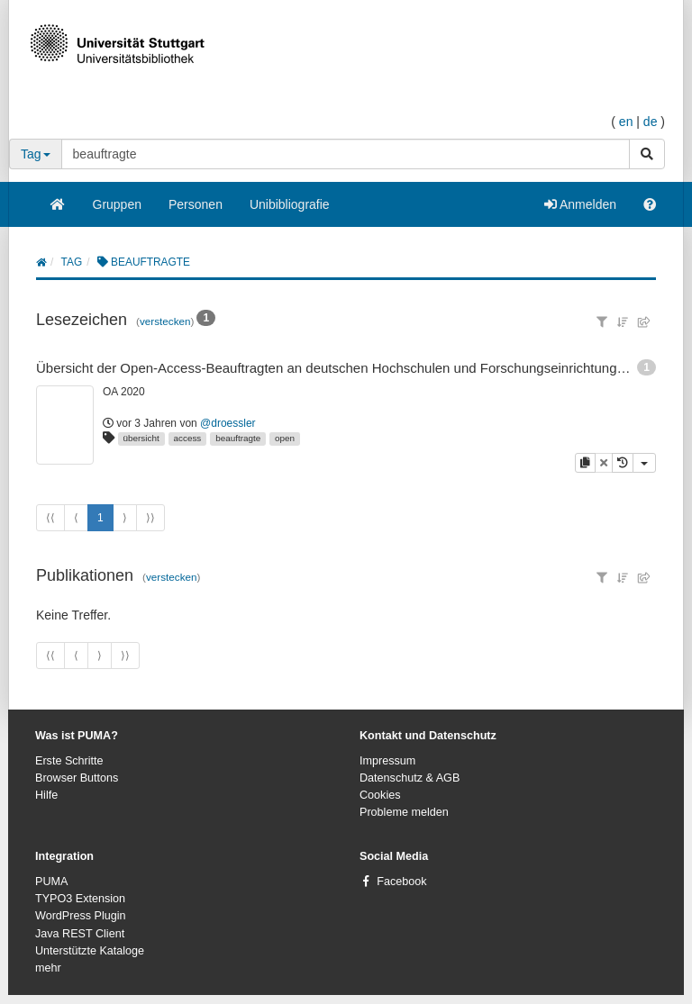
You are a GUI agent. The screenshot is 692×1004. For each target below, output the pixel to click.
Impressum (387, 761)
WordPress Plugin (80, 915)
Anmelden (580, 204)
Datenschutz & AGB (410, 778)
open (285, 438)
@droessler (228, 423)
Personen (195, 204)
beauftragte (237, 438)
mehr (48, 968)
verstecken (165, 321)
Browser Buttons (76, 778)
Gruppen (117, 204)
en (626, 121)
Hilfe (46, 795)
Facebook (401, 881)
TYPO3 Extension (80, 898)
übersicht (141, 438)
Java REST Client (79, 933)
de (650, 121)
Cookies (380, 795)
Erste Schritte (69, 761)
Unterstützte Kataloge (89, 951)
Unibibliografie (290, 204)
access (188, 438)
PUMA (51, 881)
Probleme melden (404, 812)
